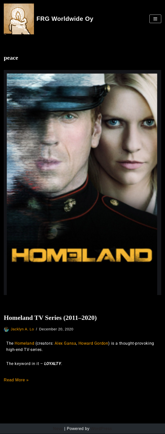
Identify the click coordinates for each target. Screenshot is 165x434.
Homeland (24, 343)
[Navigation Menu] (155, 19)
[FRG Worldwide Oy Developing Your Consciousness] (49, 19)
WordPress (101, 428)
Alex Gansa (65, 343)
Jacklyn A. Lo (22, 329)
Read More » (16, 380)
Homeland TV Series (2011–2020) (50, 317)
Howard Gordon (93, 343)
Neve (58, 428)
